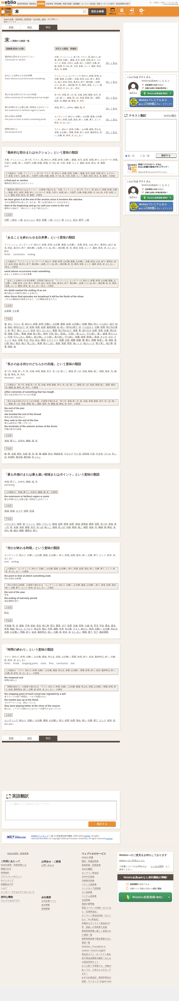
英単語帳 (57, 3)
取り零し (100, 343)
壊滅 (10, 333)
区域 (32, 510)
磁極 (44, 453)
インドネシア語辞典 (91, 888)
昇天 (96, 625)
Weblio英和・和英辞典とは (13, 864)
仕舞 (97, 327)
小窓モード (112, 11)
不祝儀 (7, 625)
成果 (75, 330)
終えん (19, 628)
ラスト (17, 323)
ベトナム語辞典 (89, 896)
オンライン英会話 (88, 3)
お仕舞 (56, 323)
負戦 (111, 340)
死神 (81, 625)
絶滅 (29, 333)
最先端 (27, 456)
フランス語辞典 (89, 884)
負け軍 (109, 343)
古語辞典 (86, 899)
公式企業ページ (48, 900)
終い (62, 327)
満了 (90, 631)
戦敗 (10, 346)
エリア (19, 510)
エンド (26, 330)
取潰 (97, 336)
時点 (6, 612)
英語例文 (32, 3)
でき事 (15, 310)
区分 (75, 219)
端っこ (47, 527)
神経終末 (58, 453)
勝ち (88, 340)
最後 (62, 323)
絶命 (33, 625)
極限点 (28, 530)
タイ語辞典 (87, 892)
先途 (75, 625)
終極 (84, 323)
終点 (50, 453)
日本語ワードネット (39, 836)
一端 (86, 219)
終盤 (102, 327)
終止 (37, 340)
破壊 (105, 333)
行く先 (77, 453)
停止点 (114, 628)
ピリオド (28, 628)
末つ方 (103, 523)
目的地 (85, 453)
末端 (6, 440)
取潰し (63, 333)
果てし (13, 440)
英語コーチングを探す (106, 3)
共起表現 (49, 3)
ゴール (107, 453)
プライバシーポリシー (11, 876)
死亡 (52, 625)
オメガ (103, 336)
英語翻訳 (76, 3)
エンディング (11, 720)
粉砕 (45, 333)
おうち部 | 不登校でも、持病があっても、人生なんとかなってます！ (96, 969)
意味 (11, 27)
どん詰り (103, 323)
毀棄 (77, 336)
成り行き (86, 330)
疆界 (91, 523)
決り (10, 323)
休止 (14, 340)
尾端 (74, 527)
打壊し (71, 333)
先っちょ (36, 456)
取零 (69, 343)
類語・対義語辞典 (90, 861)
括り (39, 330)
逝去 (113, 625)
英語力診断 (67, 3)
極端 (28, 440)
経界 (71, 523)
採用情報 (45, 908)
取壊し (90, 336)
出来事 (7, 310)
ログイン (132, 13)
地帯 (26, 510)
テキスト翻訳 (137, 115)
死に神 (45, 625)
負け (12, 343)
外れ (6, 530)
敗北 (18, 343)
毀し (57, 333)
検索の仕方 (6, 868)
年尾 (50, 628)
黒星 (64, 343)
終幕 (35, 323)
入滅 (87, 625)
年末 (61, 628)
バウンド (46, 523)
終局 (41, 323)
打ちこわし (19, 336)
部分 (38, 219)
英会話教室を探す (123, 3)
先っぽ (40, 527)
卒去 (102, 625)
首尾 (100, 330)
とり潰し (48, 336)
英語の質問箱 (88, 903)
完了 (96, 631)
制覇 (78, 340)
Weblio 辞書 (8, 19)
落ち (19, 330)
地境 (19, 523)
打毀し (17, 333)
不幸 (27, 625)
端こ (80, 527)
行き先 (99, 453)
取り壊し (38, 336)
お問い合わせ (47, 865)
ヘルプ (4, 888)
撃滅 (23, 333)
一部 (50, 219)
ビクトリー (52, 340)
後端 (55, 527)
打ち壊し (91, 333)
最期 (55, 330)
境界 (97, 523)
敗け (23, 343)
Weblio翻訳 (170, 115)
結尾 (43, 327)
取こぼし (31, 343)
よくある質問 (157, 866)
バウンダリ (10, 523)
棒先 (109, 527)
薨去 (107, 625)
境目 (38, 523)
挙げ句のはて (65, 330)
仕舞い (47, 323)
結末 (34, 631)
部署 (44, 219)
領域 (12, 510)
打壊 (10, 336)
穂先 (19, 453)
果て (13, 330)
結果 (94, 330)
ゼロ (110, 336)
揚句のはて (19, 327)
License (86, 836)
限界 (66, 523)
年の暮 (68, 628)
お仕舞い (76, 323)
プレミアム (122, 13)
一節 (20, 219)
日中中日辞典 (88, 876)
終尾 (32, 327)
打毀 (51, 333)
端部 (85, 527)
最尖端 (19, 456)
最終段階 (51, 327)
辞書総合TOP (7, 884)
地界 (60, 523)
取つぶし (80, 333)
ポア (64, 625)
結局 (68, 323)
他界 (69, 625)
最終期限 (103, 631)
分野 (6, 219)
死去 (39, 625)
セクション (29, 219)
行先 (92, 453)
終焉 (6, 628)
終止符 (37, 628)
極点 (16, 530)
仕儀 (106, 330)
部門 (81, 219)
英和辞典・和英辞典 (23, 19)
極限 (21, 530)
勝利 (43, 340)
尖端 (13, 453)
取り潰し (37, 333)
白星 (67, 340)
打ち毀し (69, 336)
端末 (91, 527)
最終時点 (42, 631)
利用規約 (5, 872)
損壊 (83, 336)
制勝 (93, 340)
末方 (33, 527)
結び (112, 323)
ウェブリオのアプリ (10, 900)
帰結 (90, 323)
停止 (32, 340)
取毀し (29, 336)
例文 (29, 27)
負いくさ (77, 343)
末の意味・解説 (39, 19)
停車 (20, 340)
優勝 (73, 340)
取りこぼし (49, 343)
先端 (25, 453)
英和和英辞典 (22, 3)
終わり (28, 323)
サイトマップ (7, 880)
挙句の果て (72, 327)
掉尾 (37, 327)
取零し (100, 340)
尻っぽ (61, 527)
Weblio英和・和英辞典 (18, 853)
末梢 (21, 527)
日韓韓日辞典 (88, 880)
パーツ (56, 219)
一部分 (13, 219)
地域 (6, 510)
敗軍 (39, 343)
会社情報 (45, 904)
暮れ (44, 628)
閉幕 (22, 631)
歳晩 (55, 628)
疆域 (54, 523)
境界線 (84, 523)
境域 (77, 523)
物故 (12, 628)
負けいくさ (89, 343)
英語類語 (41, 3)
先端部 (11, 456)
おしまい (46, 330)
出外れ (21, 440)
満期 (84, 631)
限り (35, 530)
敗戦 (58, 343)
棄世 (58, 625)
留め (78, 720)
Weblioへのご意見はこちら (132, 860)
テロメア (68, 453)
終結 (10, 327)
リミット (30, 523)
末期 (6, 631)
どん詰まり (88, 327)
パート (68, 219)
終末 (33, 330)
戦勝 (61, 340)
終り (96, 323)
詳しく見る (111, 63)
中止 (26, 340)
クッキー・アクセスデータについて (17, 892)
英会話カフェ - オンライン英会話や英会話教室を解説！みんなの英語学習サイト (96, 958)
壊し (99, 333)
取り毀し (59, 336)
